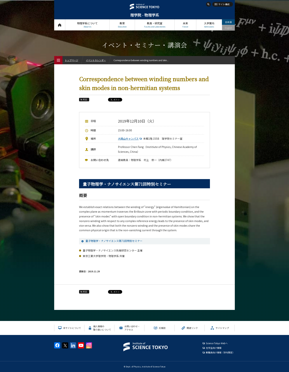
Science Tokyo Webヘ (217, 343)
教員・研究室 (154, 24)
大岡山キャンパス (130, 138)
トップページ (59, 24)
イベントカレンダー (96, 60)
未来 (185, 24)
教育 (122, 24)
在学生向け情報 (213, 347)
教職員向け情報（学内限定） (220, 352)
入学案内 (209, 24)
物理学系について (87, 24)
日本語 (228, 22)
